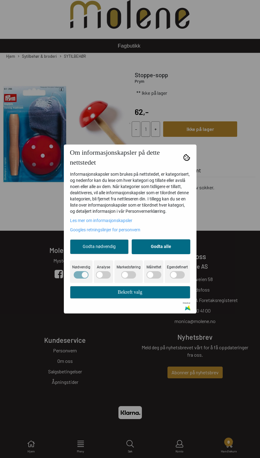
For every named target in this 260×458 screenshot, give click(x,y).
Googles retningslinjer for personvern (105, 229)
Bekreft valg (130, 292)
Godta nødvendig (99, 246)
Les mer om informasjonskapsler (101, 220)
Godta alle (161, 246)
